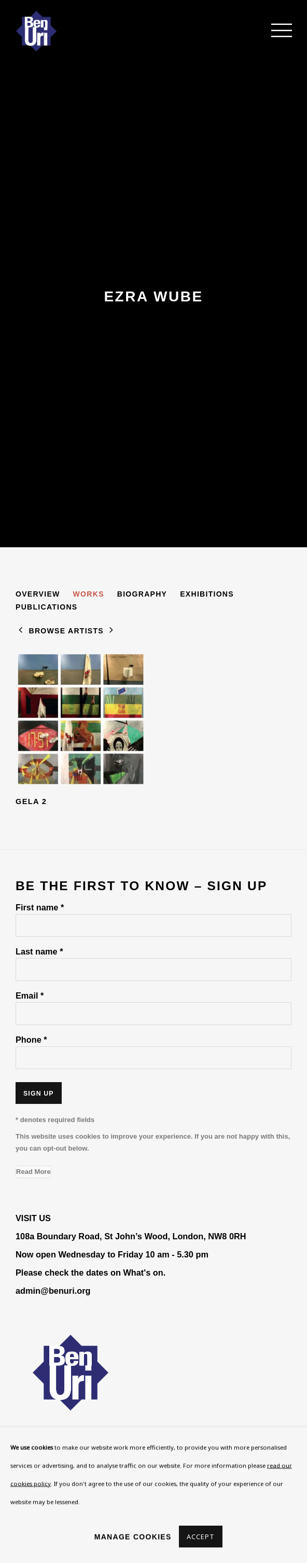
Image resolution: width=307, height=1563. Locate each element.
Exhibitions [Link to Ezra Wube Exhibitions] (207, 594)
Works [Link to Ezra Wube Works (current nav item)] (88, 594)
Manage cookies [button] (133, 1536)
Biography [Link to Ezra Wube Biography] (142, 594)
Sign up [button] (38, 1093)
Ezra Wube (153, 296)
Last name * (39, 951)
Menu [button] (276, 31)
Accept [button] (201, 1536)
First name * (40, 907)
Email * (30, 995)
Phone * (31, 1039)
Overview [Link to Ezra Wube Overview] (38, 594)
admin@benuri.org (53, 1290)
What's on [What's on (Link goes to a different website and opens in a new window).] (143, 1272)
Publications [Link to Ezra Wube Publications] (47, 607)
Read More (33, 1171)
